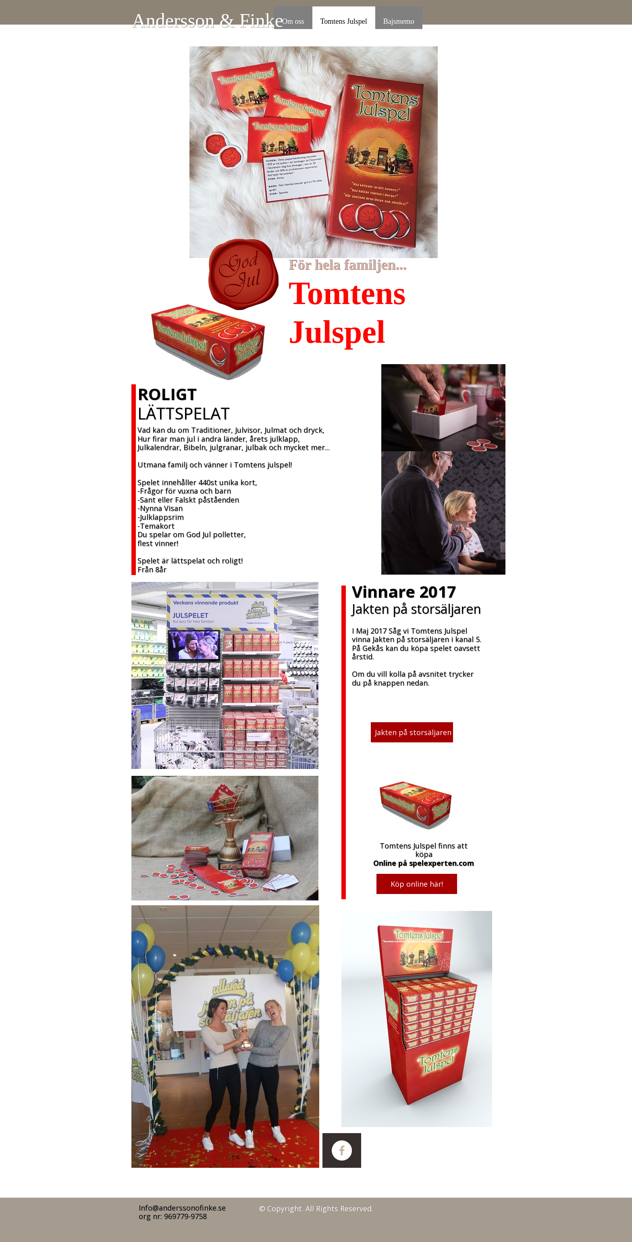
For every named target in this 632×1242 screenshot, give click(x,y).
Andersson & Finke (207, 20)
